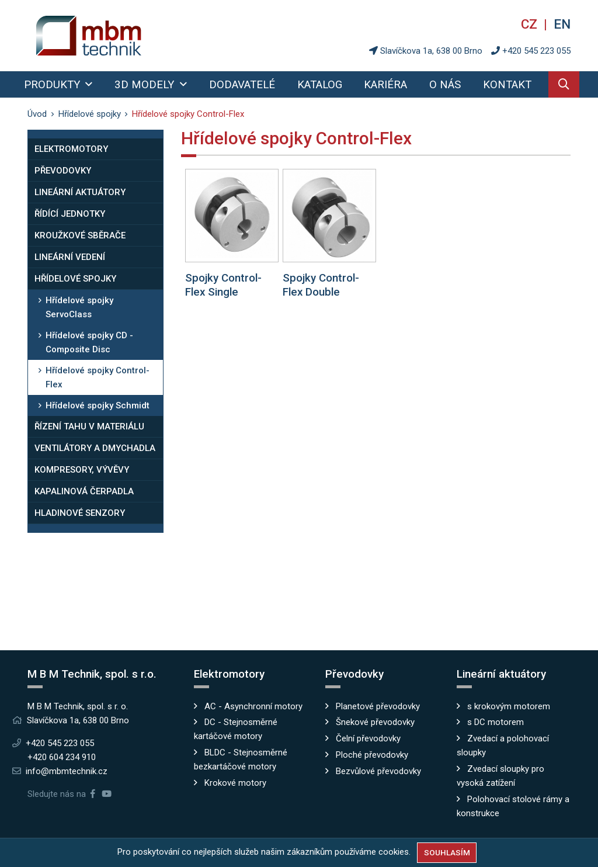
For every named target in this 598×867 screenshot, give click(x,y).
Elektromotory (71, 149)
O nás (445, 84)
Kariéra (385, 84)
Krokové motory (235, 783)
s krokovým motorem (508, 706)
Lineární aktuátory (80, 192)
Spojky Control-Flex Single (223, 285)
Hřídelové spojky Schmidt (98, 405)
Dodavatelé (242, 84)
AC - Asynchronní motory (253, 706)
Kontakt (507, 84)
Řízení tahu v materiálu (89, 426)
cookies (393, 852)
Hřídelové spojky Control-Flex (98, 377)
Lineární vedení (69, 257)
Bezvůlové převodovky (378, 771)
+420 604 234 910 (61, 757)
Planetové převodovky (378, 706)
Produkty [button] (53, 84)
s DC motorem (495, 722)
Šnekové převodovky (375, 722)
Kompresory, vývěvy (81, 469)
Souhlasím (447, 852)
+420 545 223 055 (536, 51)
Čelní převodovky (368, 738)
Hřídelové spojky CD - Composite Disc (89, 342)
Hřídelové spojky (75, 278)
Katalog (319, 84)
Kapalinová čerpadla (84, 491)
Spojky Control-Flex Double (321, 285)
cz (531, 24)
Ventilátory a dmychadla (94, 448)
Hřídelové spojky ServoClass (79, 307)
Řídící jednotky (69, 214)
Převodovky (62, 170)
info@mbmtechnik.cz (66, 771)
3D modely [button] (145, 84)
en (562, 24)
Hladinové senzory (79, 513)
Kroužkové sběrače (80, 235)
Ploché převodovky (372, 755)
